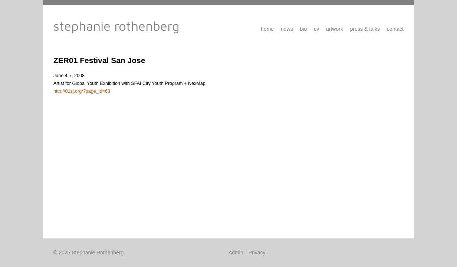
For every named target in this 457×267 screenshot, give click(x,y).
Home (267, 29)
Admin (235, 253)
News (287, 29)
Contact (395, 29)
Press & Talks (365, 29)
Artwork (334, 29)
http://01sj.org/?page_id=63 (81, 91)
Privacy (257, 253)
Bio (303, 29)
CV (316, 29)
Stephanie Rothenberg (116, 25)
